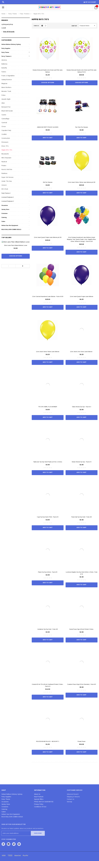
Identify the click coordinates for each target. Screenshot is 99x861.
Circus (4, 126)
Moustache (5, 154)
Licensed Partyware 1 (8, 197)
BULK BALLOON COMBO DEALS (11, 229)
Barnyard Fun (6, 107)
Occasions (5, 205)
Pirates (4, 165)
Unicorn (4, 185)
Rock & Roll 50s (7, 169)
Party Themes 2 (6, 193)
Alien (3, 103)
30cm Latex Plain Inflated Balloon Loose (15, 248)
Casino (4, 115)
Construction (6, 138)
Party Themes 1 (25, 14)
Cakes (3, 221)
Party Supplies (6, 48)
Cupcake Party (6, 130)
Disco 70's (5, 146)
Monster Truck (6, 91)
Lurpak (4, 28)
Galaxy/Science (7, 79)
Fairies (4, 72)
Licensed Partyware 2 (8, 201)
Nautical (4, 161)
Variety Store (5, 209)
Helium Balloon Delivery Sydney (11, 44)
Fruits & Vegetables (8, 75)
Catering (4, 217)
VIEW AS (36, 25)
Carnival (4, 122)
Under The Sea (7, 181)
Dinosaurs (5, 142)
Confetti (4, 134)
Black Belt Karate (7, 111)
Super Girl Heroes (8, 177)
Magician (4, 83)
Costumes (5, 213)
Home (3, 14)
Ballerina (4, 64)
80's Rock (5, 189)
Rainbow (4, 173)
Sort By (74, 26)
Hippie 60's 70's (38, 14)
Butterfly (4, 68)
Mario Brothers (6, 87)
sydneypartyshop (7, 24)
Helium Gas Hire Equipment (10, 225)
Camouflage (5, 118)
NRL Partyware (6, 158)
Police (4, 95)
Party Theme (12, 14)
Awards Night (6, 99)
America (4, 60)
